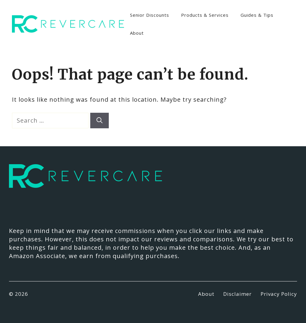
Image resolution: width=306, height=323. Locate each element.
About (137, 33)
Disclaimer (237, 293)
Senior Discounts (149, 15)
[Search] (99, 120)
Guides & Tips (257, 15)
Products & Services (205, 15)
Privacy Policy (279, 293)
